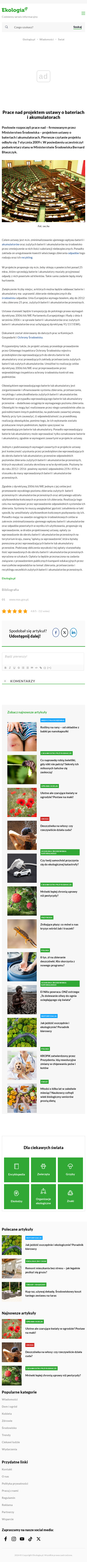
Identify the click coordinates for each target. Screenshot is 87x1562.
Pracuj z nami (10, 1490)
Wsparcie (8, 1519)
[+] (49, 667)
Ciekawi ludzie (11, 1442)
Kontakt (7, 1469)
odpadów (73, 253)
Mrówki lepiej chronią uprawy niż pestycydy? (58, 893)
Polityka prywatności (15, 1483)
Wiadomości (46, 39)
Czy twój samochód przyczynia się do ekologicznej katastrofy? (59, 862)
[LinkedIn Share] (73, 632)
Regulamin (8, 1497)
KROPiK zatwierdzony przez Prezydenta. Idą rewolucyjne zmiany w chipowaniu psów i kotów (58, 1062)
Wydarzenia (9, 1449)
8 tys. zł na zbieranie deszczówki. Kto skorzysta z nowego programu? (57, 961)
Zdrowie (7, 1420)
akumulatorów (10, 244)
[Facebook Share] (55, 632)
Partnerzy (8, 1512)
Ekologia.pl (29, 39)
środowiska (9, 298)
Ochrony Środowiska (30, 337)
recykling (26, 257)
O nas (5, 1476)
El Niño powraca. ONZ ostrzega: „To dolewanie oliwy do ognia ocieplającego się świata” (60, 995)
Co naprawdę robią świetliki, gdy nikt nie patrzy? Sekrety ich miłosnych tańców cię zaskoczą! (59, 766)
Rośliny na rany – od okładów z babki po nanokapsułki (59, 729)
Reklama (7, 1505)
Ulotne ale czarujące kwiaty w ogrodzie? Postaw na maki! (58, 795)
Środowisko (9, 1428)
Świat (61, 39)
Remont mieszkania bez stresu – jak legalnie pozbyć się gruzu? (52, 1270)
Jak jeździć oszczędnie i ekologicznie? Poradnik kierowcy (54, 1027)
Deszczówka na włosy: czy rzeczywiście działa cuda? (56, 827)
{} (45, 667)
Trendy (6, 1435)
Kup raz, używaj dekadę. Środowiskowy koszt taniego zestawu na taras (53, 1293)
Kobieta (7, 1413)
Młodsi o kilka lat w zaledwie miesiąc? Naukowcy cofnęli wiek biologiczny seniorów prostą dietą (58, 1094)
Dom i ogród (9, 1406)
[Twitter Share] (64, 632)
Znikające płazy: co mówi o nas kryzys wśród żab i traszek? (59, 926)
